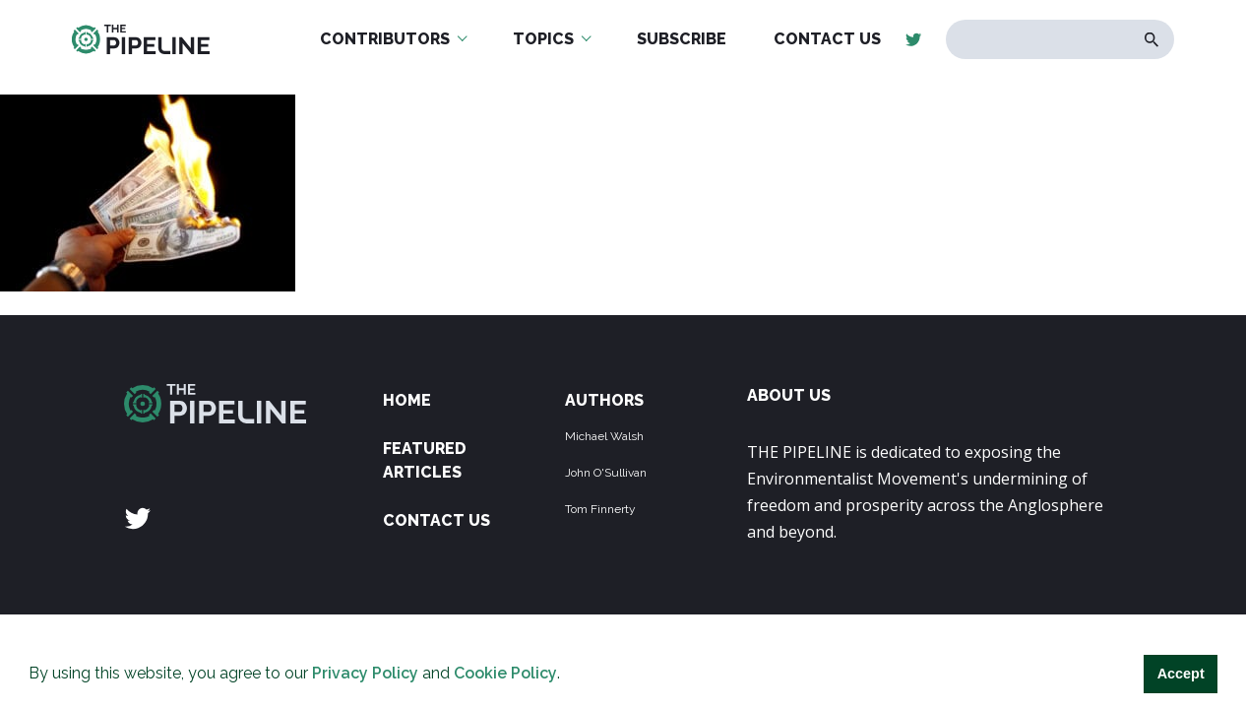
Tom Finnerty (600, 509)
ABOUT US (789, 395)
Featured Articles (425, 460)
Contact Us (436, 520)
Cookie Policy (505, 673)
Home (407, 400)
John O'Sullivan (606, 473)
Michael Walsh (604, 436)
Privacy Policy (365, 673)
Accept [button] (1181, 673)
